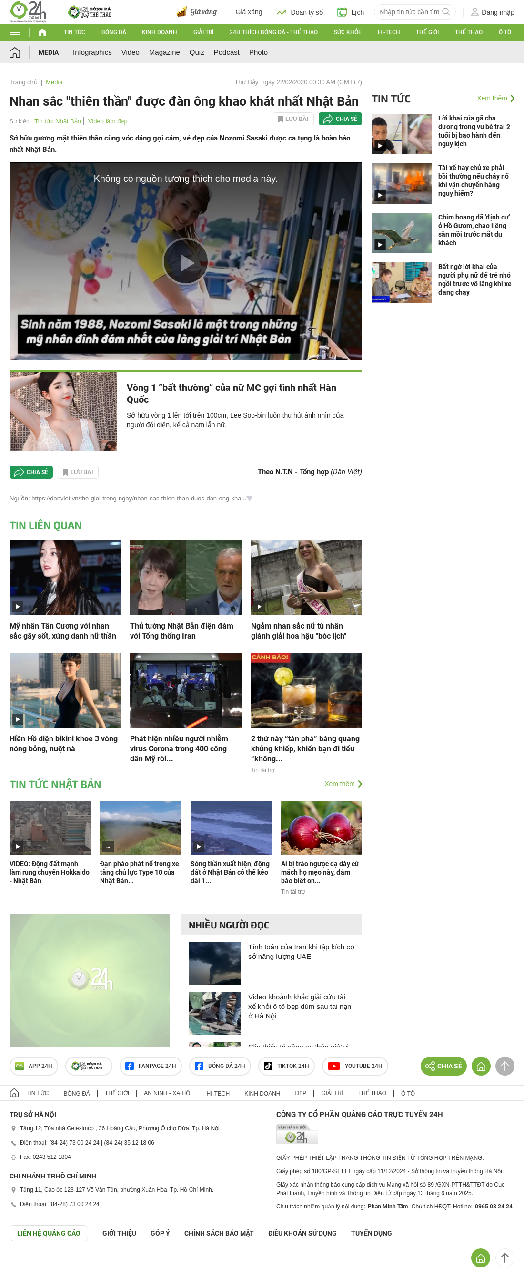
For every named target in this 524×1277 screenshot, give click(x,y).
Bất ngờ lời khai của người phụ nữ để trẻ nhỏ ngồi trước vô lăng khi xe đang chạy (475, 279)
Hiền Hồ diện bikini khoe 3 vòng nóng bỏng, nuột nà (64, 743)
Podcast (227, 52)
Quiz (197, 52)
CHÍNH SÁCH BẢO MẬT (219, 1233)
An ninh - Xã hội (167, 1093)
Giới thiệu (119, 1233)
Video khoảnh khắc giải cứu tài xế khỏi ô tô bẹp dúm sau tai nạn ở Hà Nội (299, 1006)
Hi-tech (389, 32)
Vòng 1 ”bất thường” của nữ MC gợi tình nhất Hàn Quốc (231, 393)
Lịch (350, 12)
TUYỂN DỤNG (371, 1233)
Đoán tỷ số (300, 12)
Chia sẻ (346, 119)
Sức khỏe (348, 32)
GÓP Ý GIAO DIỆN (28, 1264)
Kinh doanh (159, 32)
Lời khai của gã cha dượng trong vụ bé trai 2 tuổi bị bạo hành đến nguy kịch (474, 131)
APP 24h (33, 1066)
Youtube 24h (355, 1066)
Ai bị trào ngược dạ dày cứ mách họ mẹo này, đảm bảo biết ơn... (320, 872)
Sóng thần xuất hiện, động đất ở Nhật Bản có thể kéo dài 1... (230, 872)
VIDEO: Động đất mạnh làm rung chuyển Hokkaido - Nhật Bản (50, 872)
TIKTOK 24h (286, 1066)
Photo (258, 52)
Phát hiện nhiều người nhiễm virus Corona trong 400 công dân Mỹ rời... (179, 748)
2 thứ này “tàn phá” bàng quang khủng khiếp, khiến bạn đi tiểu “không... (305, 748)
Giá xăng (249, 12)
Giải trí (203, 32)
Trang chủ (24, 82)
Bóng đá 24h (220, 1066)
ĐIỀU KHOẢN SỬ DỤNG (302, 1233)
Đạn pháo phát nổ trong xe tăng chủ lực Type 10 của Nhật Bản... (139, 872)
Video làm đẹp (108, 121)
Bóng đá (113, 32)
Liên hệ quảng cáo (49, 1233)
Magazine (164, 52)
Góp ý (160, 1233)
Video (130, 52)
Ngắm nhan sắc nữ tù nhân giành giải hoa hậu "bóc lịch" (298, 630)
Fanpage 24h (150, 1066)
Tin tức (74, 32)
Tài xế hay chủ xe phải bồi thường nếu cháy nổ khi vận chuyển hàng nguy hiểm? (473, 180)
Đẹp (301, 1093)
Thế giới (427, 32)
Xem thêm (339, 784)
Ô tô (505, 32)
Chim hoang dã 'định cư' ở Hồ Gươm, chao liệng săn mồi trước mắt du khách (474, 230)
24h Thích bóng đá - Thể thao (274, 32)
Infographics (92, 52)
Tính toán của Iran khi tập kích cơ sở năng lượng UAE (301, 951)
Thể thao (469, 32)
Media (49, 52)
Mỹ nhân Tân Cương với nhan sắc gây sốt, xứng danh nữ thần (63, 630)
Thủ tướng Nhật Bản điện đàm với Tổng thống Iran (181, 630)
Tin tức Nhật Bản (57, 121)
